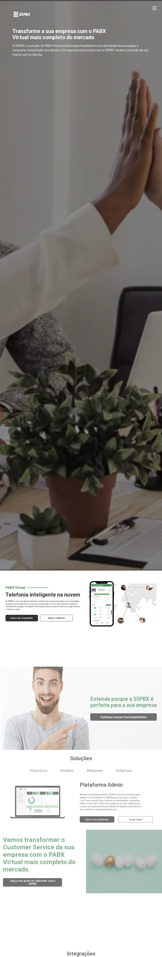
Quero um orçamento (21, 641)
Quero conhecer (54, 641)
